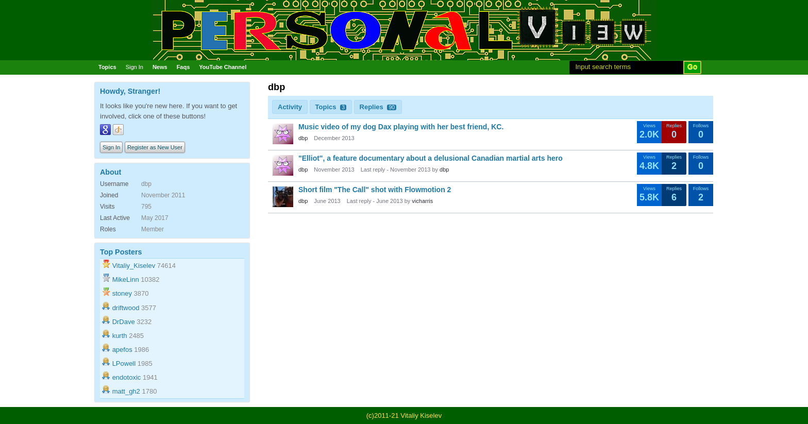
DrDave (123, 322)
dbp (303, 138)
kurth (119, 336)
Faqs (183, 67)
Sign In (134, 67)
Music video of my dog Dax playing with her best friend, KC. (400, 127)
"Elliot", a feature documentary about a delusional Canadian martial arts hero (430, 158)
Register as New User (154, 147)
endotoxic (126, 377)
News (160, 67)
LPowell (124, 363)
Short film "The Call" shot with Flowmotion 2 (374, 189)
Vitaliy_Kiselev (134, 265)
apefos (122, 349)
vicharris (422, 201)
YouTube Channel (222, 67)
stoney (122, 293)
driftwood (126, 308)
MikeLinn (125, 279)
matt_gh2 (126, 391)
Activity (290, 107)
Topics (107, 67)
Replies (378, 107)
